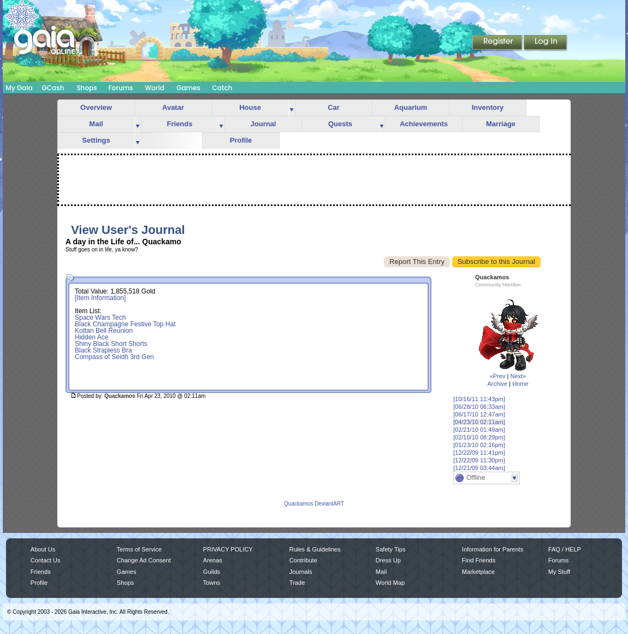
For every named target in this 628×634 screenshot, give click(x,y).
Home (520, 383)
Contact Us (46, 560)
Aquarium (411, 107)
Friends (180, 124)
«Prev (498, 376)
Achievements (424, 124)
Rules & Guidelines (315, 549)
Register (498, 43)
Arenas (212, 560)
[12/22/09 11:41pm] (479, 452)
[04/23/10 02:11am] (479, 422)
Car (334, 107)
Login (545, 43)
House (250, 107)
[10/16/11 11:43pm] (479, 399)
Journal (263, 124)
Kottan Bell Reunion (104, 330)
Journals (300, 571)
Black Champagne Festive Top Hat (125, 324)
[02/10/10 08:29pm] (479, 437)
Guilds (211, 571)
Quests (340, 124)
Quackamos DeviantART (314, 504)
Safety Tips (391, 549)
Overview (96, 107)
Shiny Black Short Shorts (111, 344)
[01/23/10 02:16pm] (479, 445)
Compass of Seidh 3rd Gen (114, 357)
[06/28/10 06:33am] (479, 406)
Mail (96, 124)
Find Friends (478, 560)
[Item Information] (100, 298)
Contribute (303, 560)
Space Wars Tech (100, 317)
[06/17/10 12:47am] (479, 414)
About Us (43, 549)
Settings (96, 140)
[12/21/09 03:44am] (479, 468)
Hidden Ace (91, 337)
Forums (120, 87)
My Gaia (18, 87)
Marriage (501, 124)
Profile (241, 140)
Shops (86, 87)
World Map (390, 582)
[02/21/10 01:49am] (479, 429)
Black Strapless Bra (103, 350)
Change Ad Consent (144, 560)
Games (188, 87)
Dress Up (388, 560)
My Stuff (559, 571)
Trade (297, 582)
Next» (518, 376)
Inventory (488, 107)
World (154, 87)
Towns (211, 582)
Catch (222, 87)
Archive (497, 383)
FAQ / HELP (564, 549)
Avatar (173, 107)
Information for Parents (492, 549)
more (291, 108)
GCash (53, 87)
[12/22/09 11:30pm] (479, 460)
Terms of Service (139, 549)
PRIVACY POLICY (228, 549)
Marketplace (478, 571)
